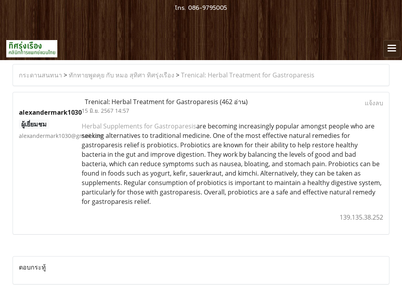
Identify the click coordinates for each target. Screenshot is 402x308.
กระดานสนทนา (40, 75)
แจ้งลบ (374, 103)
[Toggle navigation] (391, 48)
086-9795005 (207, 8)
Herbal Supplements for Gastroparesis (139, 126)
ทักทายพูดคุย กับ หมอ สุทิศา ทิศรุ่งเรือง (121, 75)
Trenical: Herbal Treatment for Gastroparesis (247, 75)
